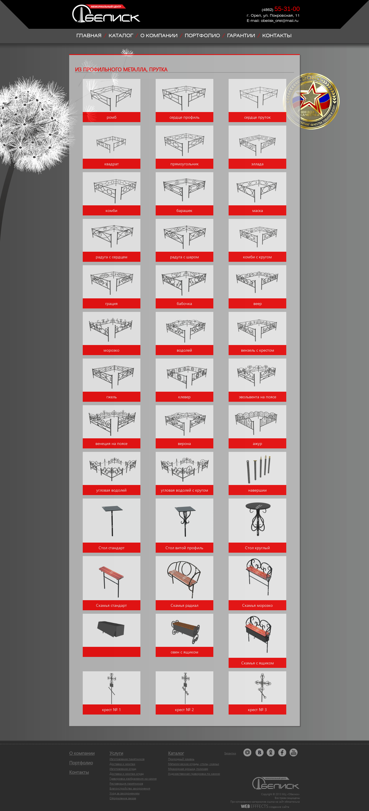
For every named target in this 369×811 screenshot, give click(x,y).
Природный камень (181, 759)
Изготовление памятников (127, 759)
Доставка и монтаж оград (127, 773)
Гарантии (230, 753)
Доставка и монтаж (122, 763)
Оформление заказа (123, 798)
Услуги (116, 753)
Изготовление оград (123, 768)
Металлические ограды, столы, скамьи (193, 763)
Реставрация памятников (126, 783)
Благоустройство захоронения (130, 788)
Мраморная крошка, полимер (188, 768)
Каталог (176, 753)
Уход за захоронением (125, 793)
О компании (82, 753)
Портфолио (81, 762)
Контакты (79, 772)
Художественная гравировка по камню (194, 773)
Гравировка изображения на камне (133, 778)
